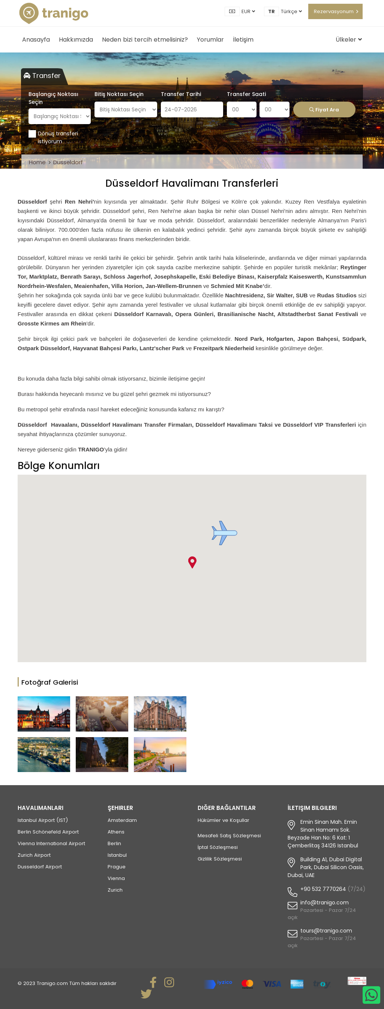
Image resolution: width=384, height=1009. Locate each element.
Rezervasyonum (334, 11)
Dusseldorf (68, 162)
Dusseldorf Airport (40, 866)
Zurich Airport (34, 855)
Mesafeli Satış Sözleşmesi (229, 835)
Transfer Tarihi (181, 94)
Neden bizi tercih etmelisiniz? (145, 39)
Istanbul (117, 855)
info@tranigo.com (324, 902)
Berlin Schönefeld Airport (48, 831)
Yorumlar (210, 39)
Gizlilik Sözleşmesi (220, 858)
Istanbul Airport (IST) (43, 820)
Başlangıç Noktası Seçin (53, 98)
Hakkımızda (76, 39)
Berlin (114, 843)
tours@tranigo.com (326, 930)
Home (37, 162)
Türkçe (291, 11)
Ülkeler (349, 39)
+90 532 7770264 (323, 889)
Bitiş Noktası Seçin (119, 94)
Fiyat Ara (324, 109)
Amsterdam (122, 820)
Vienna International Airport (51, 843)
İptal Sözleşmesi (218, 847)
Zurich (115, 890)
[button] (224, 533)
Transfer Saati (246, 94)
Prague (117, 866)
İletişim (243, 39)
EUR (248, 11)
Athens (116, 831)
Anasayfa (36, 39)
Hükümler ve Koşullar (223, 820)
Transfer (42, 75)
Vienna (116, 878)
